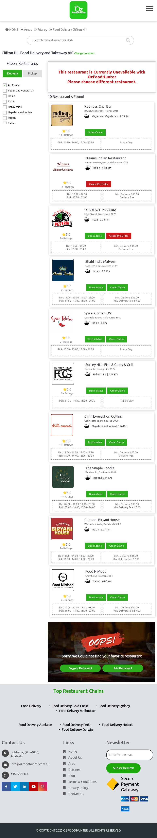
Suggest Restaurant (80, 668)
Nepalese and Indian (20, 112)
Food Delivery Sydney (114, 706)
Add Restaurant (123, 668)
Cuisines (71, 770)
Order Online (95, 132)
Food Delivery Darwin (77, 730)
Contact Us (73, 794)
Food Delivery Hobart (117, 725)
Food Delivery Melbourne (77, 711)
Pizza (11, 101)
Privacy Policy (75, 788)
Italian (11, 123)
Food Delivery (31, 706)
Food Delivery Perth (77, 725)
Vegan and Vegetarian (21, 90)
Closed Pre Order (98, 184)
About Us (72, 758)
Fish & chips (15, 107)
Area (69, 764)
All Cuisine (14, 85)
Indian (11, 96)
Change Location (84, 53)
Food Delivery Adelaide (35, 725)
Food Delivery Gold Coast (70, 706)
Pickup (32, 73)
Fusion (12, 118)
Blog (69, 776)
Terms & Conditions (80, 782)
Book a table (95, 235)
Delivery (12, 73)
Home (70, 752)
